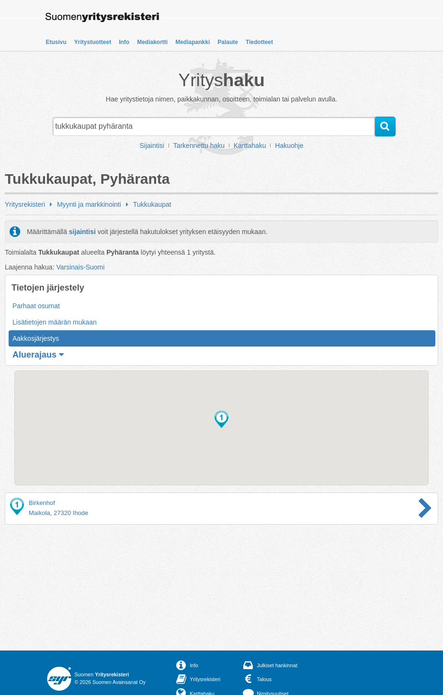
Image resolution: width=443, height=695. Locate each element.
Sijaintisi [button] (152, 145)
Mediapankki (192, 42)
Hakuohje (289, 145)
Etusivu (56, 42)
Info (124, 42)
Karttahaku (250, 145)
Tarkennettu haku (199, 145)
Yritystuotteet (92, 42)
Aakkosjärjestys (35, 338)
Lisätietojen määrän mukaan (54, 322)
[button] (221, 419)
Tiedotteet (259, 42)
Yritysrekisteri (25, 204)
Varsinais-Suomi (80, 267)
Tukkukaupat (152, 204)
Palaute (227, 42)
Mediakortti (152, 42)
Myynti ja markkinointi (89, 204)
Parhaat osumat (36, 306)
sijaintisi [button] (82, 231)
